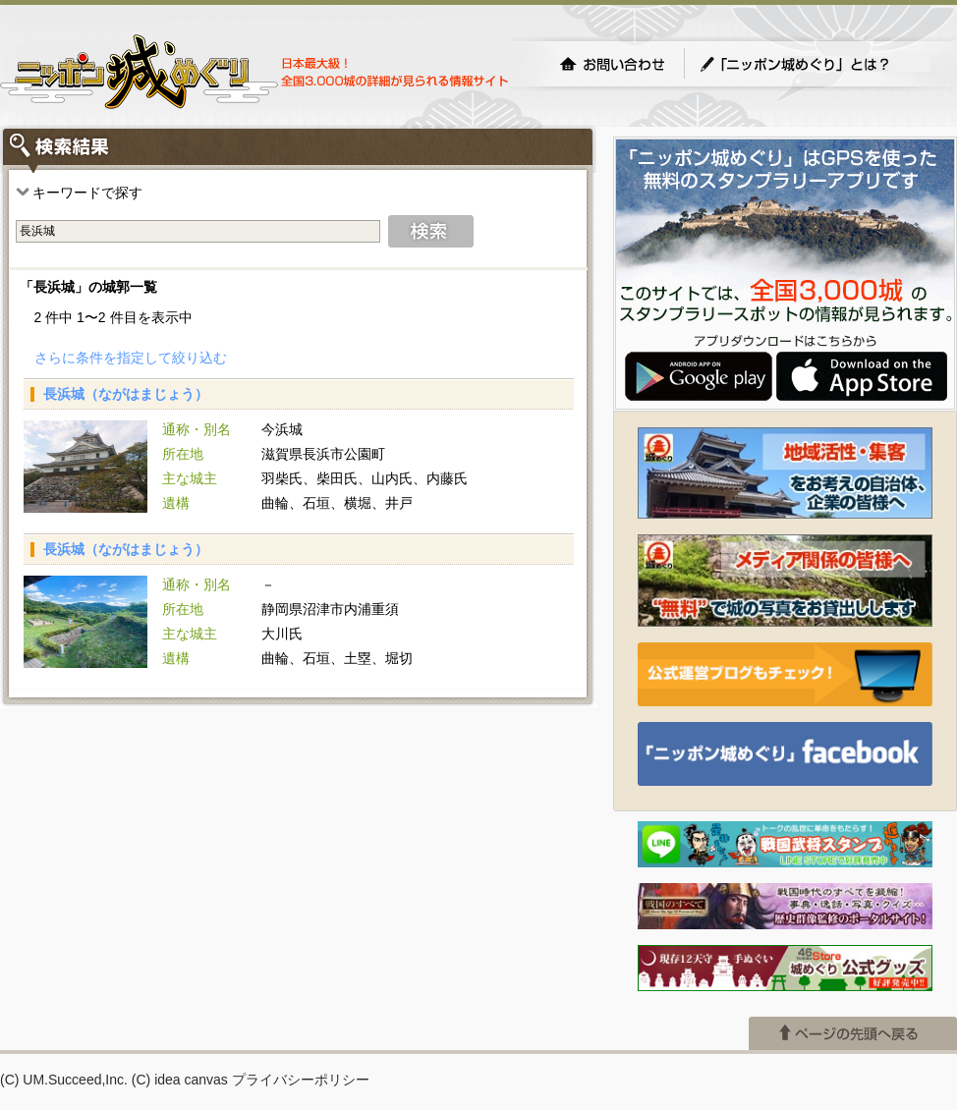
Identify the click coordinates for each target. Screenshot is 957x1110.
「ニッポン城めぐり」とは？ (814, 64)
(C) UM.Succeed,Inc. (64, 1079)
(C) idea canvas (180, 1079)
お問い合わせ (612, 64)
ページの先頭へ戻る (853, 1033)
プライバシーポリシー (300, 1079)
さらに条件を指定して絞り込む (130, 357)
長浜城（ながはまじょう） (125, 394)
